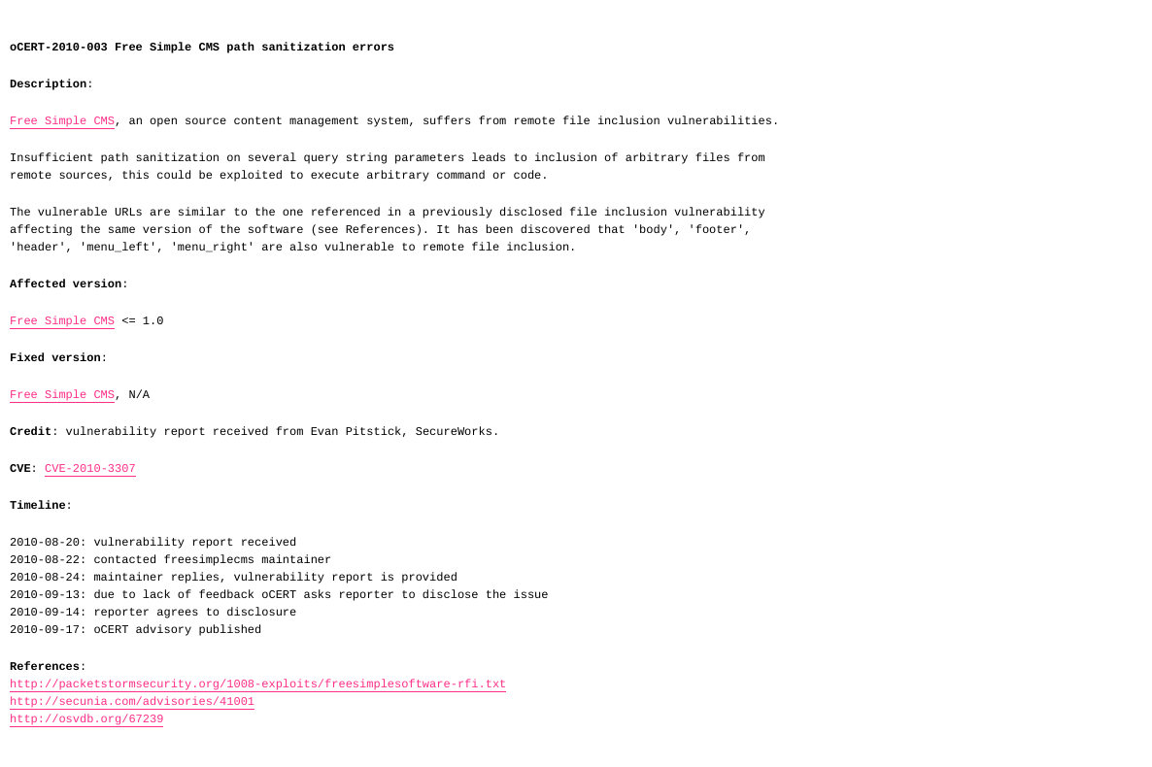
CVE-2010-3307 (90, 469)
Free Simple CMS (62, 121)
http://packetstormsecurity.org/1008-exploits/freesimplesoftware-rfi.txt (258, 684)
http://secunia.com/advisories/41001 (132, 702)
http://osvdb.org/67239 (86, 719)
